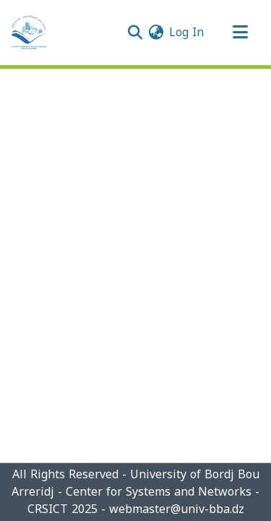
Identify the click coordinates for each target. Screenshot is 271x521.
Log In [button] (187, 32)
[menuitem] (156, 32)
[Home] (29, 32)
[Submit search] (135, 32)
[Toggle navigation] (240, 32)
